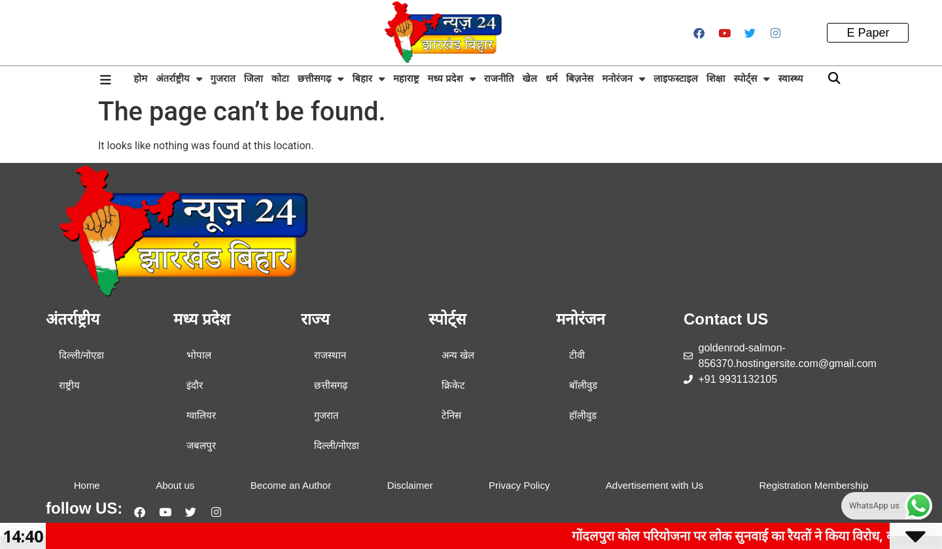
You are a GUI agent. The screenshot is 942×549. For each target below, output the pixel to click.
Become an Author (291, 485)
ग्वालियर (201, 415)
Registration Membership (813, 485)
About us (175, 485)
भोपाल (198, 355)
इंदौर (194, 385)
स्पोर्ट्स (752, 78)
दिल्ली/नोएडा (81, 355)
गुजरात (223, 78)
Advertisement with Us (654, 485)
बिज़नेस (579, 78)
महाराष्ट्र (406, 78)
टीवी (577, 355)
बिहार (368, 78)
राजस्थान (330, 355)
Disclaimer (410, 485)
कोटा (280, 78)
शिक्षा (715, 78)
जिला (253, 78)
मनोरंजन (623, 78)
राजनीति (499, 78)
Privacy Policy (519, 485)
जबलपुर (201, 445)
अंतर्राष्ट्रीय (178, 78)
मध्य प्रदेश (451, 78)
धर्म (551, 78)
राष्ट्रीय (69, 385)
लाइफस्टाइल (676, 78)
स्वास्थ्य (790, 78)
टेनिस (451, 415)
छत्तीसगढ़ (321, 78)
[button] (834, 79)
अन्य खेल (458, 355)
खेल (529, 78)
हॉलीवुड (583, 415)
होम (140, 78)
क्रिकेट (453, 385)
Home (87, 485)
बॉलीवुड (583, 385)
